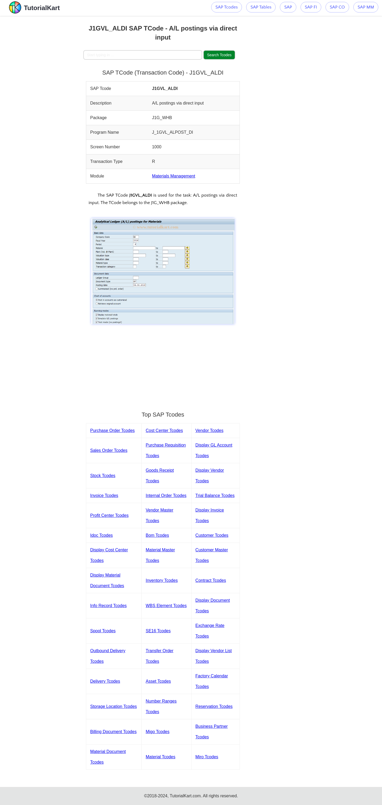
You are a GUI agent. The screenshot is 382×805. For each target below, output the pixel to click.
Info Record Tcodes (108, 605)
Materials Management (173, 176)
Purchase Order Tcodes (112, 430)
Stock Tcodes (102, 475)
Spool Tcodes (103, 631)
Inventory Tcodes (162, 580)
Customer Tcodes (212, 535)
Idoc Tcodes (101, 535)
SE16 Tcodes (158, 631)
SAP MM (366, 7)
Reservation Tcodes (214, 706)
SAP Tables (260, 7)
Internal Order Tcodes (166, 495)
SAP (288, 7)
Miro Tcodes (207, 757)
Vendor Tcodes (210, 430)
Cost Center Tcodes (164, 430)
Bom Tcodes (157, 535)
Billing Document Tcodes (113, 731)
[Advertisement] (44, 95)
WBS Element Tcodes (166, 605)
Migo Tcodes (158, 731)
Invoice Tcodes (104, 495)
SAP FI (311, 7)
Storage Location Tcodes (113, 706)
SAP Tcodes (226, 7)
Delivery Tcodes (105, 681)
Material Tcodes (160, 757)
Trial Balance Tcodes (215, 495)
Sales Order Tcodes (108, 450)
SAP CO (337, 7)
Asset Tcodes (158, 681)
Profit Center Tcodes (109, 515)
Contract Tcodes (211, 580)
